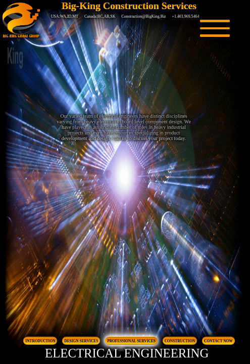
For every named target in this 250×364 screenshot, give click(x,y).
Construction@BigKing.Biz (143, 16)
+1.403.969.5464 (185, 16)
